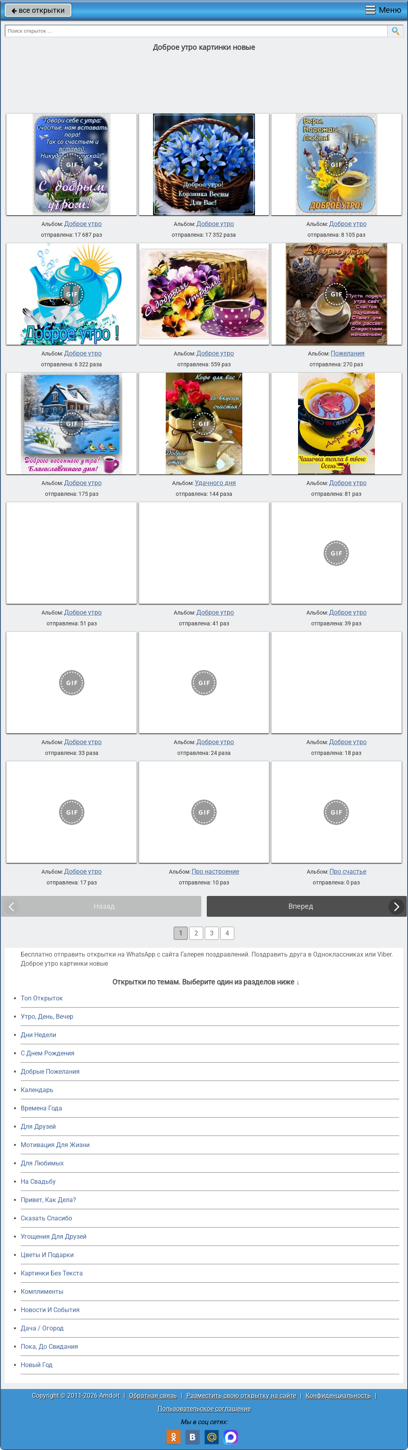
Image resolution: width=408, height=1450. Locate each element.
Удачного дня (215, 483)
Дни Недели (38, 1035)
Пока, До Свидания (49, 1346)
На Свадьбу (38, 1181)
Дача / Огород (42, 1328)
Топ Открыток (42, 998)
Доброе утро (83, 224)
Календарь (37, 1090)
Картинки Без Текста (52, 1273)
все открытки (38, 10)
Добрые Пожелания (50, 1071)
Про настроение (215, 871)
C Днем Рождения (48, 1053)
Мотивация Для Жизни (55, 1145)
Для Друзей (38, 1126)
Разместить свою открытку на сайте (241, 1395)
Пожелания (348, 353)
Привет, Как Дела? (48, 1200)
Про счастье (348, 871)
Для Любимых (42, 1163)
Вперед (300, 906)
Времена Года (41, 1108)
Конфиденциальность (338, 1395)
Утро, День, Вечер (47, 1016)
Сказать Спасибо (46, 1218)
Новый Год (37, 1365)
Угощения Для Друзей (53, 1236)
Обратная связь (153, 1395)
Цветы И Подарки (47, 1255)
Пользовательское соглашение (204, 1409)
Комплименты (42, 1291)
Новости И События (50, 1310)
